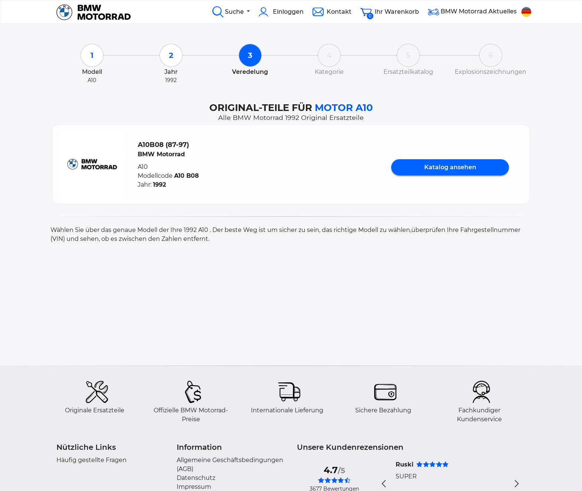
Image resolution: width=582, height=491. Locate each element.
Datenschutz (196, 477)
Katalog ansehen (450, 167)
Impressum (194, 486)
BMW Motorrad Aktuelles (472, 11)
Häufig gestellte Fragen (91, 460)
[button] (92, 164)
